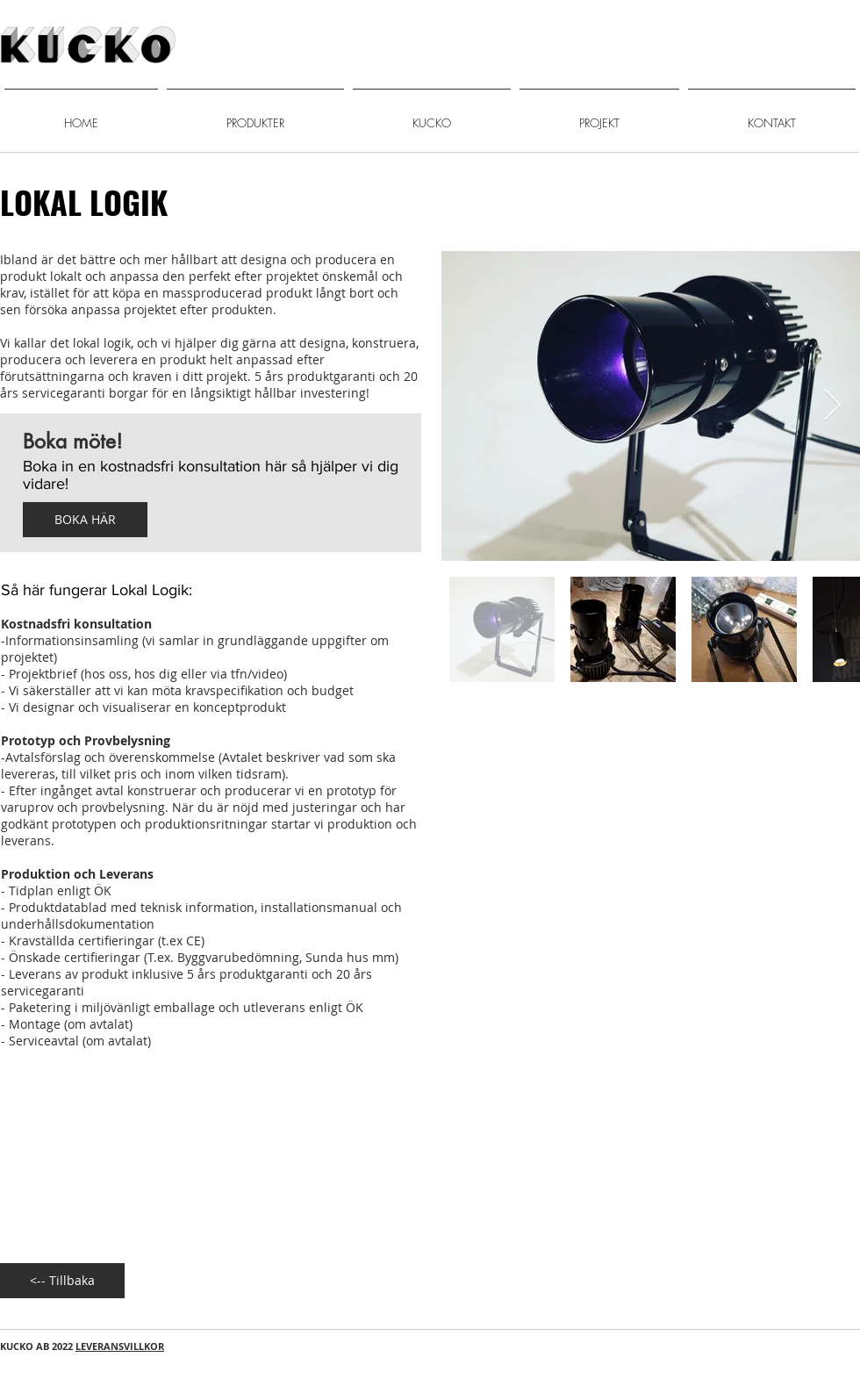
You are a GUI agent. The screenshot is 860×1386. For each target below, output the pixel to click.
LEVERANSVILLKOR (119, 1346)
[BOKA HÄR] (85, 519)
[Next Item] (832, 406)
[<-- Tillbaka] (62, 1280)
